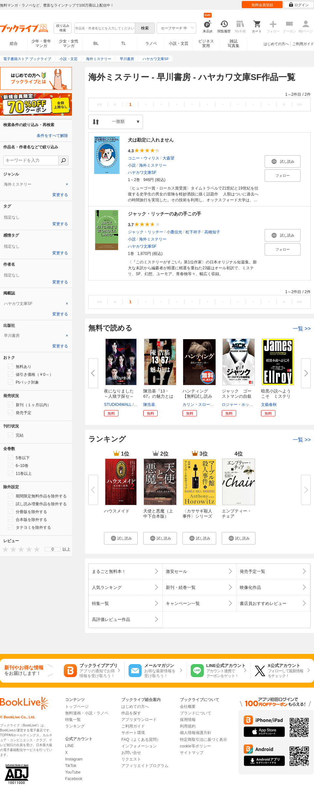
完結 (16, 435)
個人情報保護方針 (195, 732)
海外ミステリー (152, 165)
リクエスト (131, 759)
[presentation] (4, 549)
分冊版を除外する (27, 511)
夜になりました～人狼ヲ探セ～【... (119, 396)
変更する (60, 194)
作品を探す (131, 713)
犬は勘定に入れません (151, 139)
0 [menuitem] (53, 549)
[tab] (36, 184)
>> (299, 104)
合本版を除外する (27, 519)
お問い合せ (131, 752)
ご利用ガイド (303, 44)
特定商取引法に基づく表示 (203, 739)
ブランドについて (195, 713)
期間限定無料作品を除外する (37, 495)
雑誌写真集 (233, 43)
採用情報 (188, 719)
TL (123, 43)
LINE (69, 745)
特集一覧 (73, 719)
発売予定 (19, 412)
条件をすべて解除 (52, 135)
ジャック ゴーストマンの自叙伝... (237, 396)
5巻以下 (19, 457)
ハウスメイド (117, 511)
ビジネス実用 (206, 43)
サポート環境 (133, 732)
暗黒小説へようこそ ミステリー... (276, 396)
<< (99, 104)
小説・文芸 (178, 43)
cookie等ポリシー (195, 746)
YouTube (72, 772)
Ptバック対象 (23, 382)
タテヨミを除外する (29, 527)
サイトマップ (191, 752)
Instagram (73, 759)
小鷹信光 (174, 232)
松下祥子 (193, 232)
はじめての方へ (276, 44)
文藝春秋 (269, 404)
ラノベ (151, 43)
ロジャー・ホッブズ (239, 404)
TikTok (70, 765)
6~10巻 (18, 465)
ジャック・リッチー (145, 232)
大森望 (168, 158)
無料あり (19, 366)
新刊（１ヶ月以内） (29, 404)
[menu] (53, 549)
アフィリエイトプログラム (144, 765)
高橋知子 (212, 232)
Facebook (73, 778)
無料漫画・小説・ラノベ (86, 713)
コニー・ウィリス (143, 158)
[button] (121, 538)
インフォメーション (139, 746)
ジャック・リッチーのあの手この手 (164, 213)
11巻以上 (20, 473)
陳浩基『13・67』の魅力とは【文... (158, 396)
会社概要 (188, 706)
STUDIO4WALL (117, 404)
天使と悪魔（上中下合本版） (158, 514)
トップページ (77, 706)
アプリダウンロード (139, 719)
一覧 (302, 328)
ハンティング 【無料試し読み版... (197, 396)
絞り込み (62, 28)
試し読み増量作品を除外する (37, 503)
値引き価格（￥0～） (30, 374)
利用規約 (188, 726)
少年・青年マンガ (41, 43)
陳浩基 (149, 404)
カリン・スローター (200, 404)
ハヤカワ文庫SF (142, 172)
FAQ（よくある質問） (141, 739)
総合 (14, 43)
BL (96, 43)
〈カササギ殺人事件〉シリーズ (197, 514)
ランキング (75, 726)
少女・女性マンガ (68, 43)
